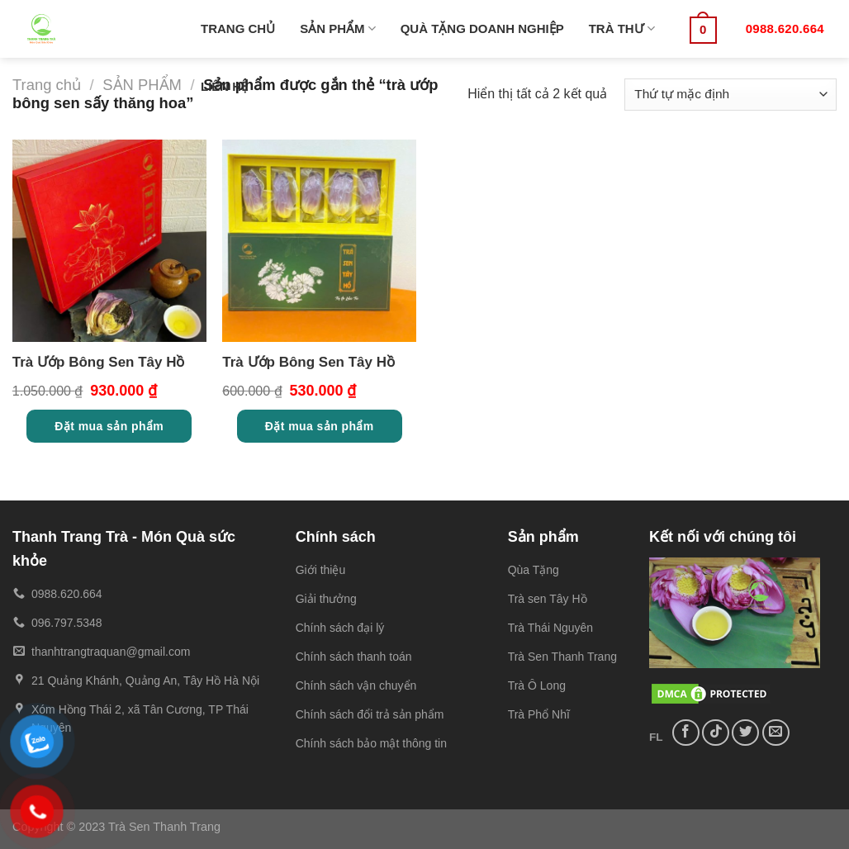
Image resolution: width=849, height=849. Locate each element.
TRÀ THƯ (622, 28)
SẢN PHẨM (338, 28)
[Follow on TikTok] (715, 733)
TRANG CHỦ (238, 28)
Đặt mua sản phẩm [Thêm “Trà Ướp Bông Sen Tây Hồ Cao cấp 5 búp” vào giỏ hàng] (319, 426)
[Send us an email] (776, 733)
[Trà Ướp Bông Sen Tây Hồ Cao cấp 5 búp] (319, 241)
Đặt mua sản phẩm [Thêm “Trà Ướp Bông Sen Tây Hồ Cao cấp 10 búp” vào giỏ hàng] (109, 426)
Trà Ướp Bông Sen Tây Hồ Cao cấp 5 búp (308, 364)
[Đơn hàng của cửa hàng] (730, 94)
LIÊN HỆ (224, 86)
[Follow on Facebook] (686, 733)
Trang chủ (46, 84)
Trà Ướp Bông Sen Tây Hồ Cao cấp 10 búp (98, 364)
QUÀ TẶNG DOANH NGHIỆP (482, 28)
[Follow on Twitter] (745, 733)
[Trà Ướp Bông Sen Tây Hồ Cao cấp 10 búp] (109, 241)
